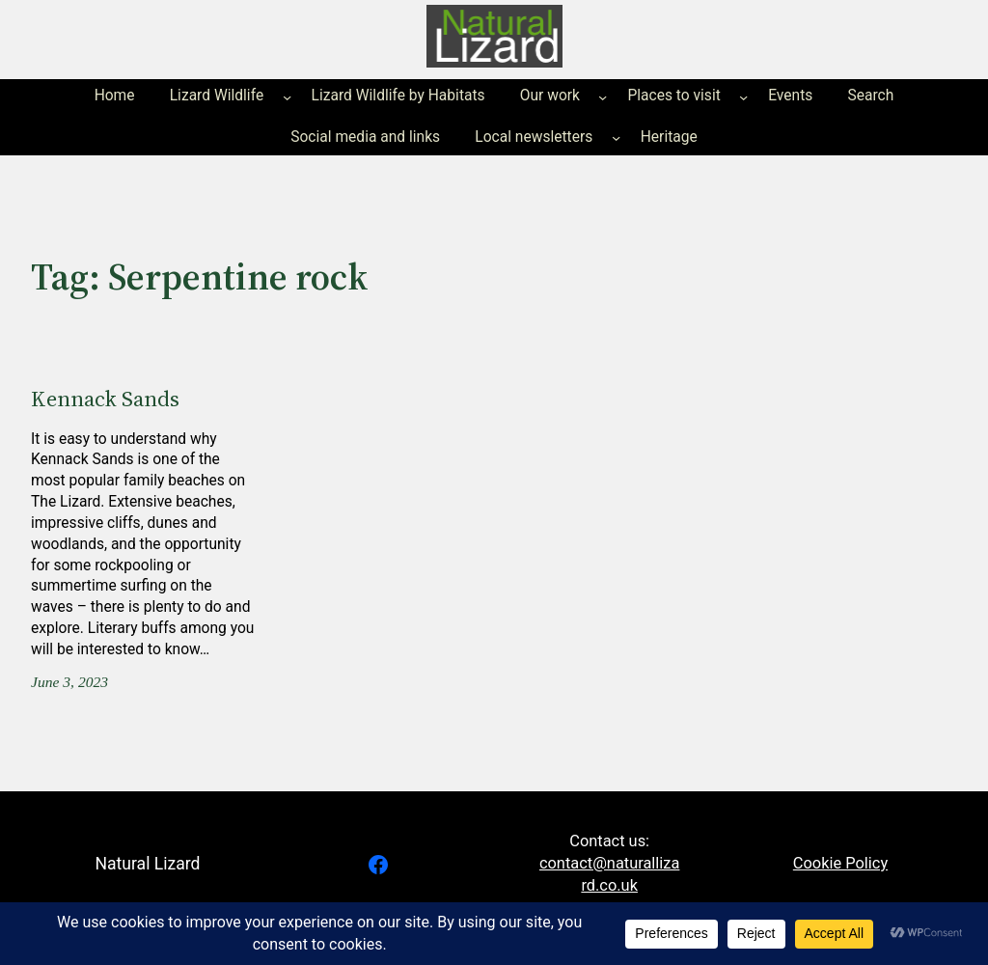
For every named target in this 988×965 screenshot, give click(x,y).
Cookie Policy (840, 863)
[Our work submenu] (602, 97)
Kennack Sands (105, 398)
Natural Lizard (147, 863)
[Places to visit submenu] (743, 97)
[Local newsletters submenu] (616, 137)
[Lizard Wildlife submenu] (287, 97)
